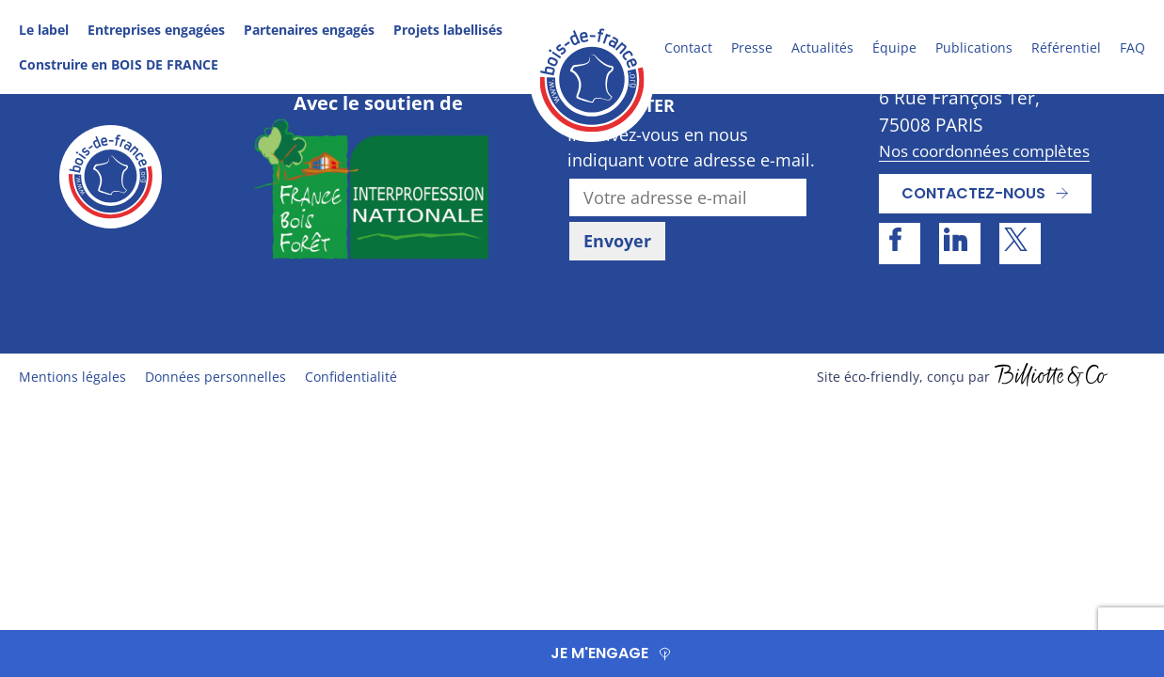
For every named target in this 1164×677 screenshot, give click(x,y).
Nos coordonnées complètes (984, 151)
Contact (688, 47)
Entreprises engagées (156, 30)
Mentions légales (72, 377)
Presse (752, 47)
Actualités (822, 47)
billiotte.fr (1051, 377)
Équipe (894, 47)
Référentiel (1066, 47)
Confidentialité (351, 377)
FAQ (1132, 47)
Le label (44, 30)
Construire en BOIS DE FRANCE (118, 64)
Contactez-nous (973, 193)
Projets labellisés (447, 30)
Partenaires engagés (309, 30)
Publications (974, 47)
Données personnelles (215, 377)
